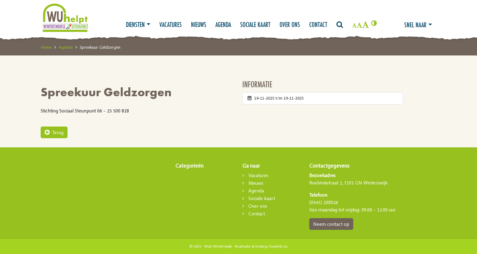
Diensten (135, 24)
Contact (318, 24)
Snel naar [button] (415, 24)
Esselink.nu (278, 246)
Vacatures (171, 24)
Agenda (223, 24)
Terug (54, 132)
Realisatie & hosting (251, 246)
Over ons (290, 24)
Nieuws (198, 24)
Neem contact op (331, 224)
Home (46, 47)
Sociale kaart (255, 24)
